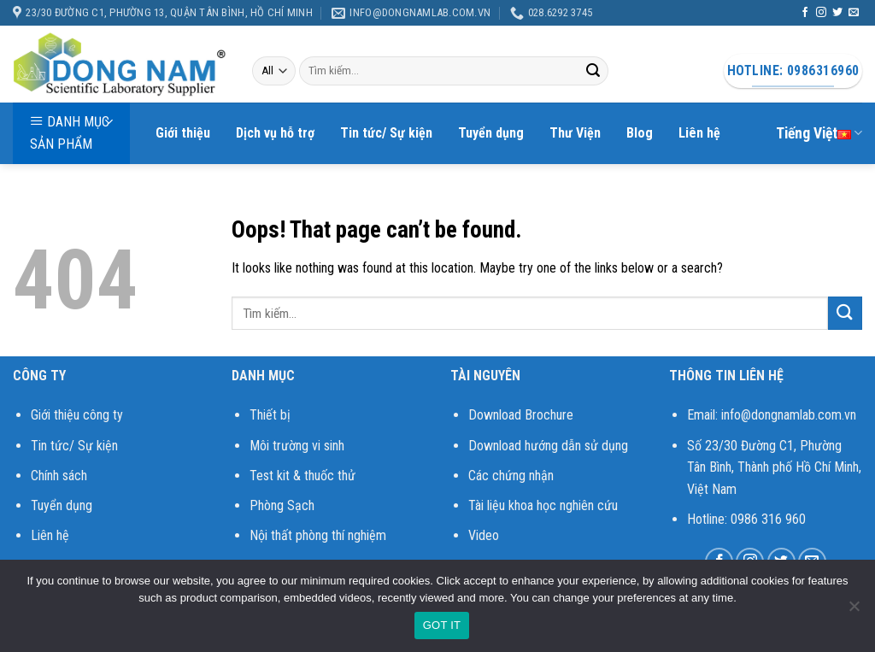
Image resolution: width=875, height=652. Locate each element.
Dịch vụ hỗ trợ (275, 133)
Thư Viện (575, 133)
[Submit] (593, 70)
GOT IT (442, 625)
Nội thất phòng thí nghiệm (318, 535)
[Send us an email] (854, 13)
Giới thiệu (183, 133)
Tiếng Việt (819, 133)
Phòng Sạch (282, 505)
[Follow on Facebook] (805, 13)
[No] (853, 611)
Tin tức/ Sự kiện (386, 133)
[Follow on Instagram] (821, 13)
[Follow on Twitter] (837, 13)
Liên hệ (699, 133)
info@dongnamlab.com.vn (788, 415)
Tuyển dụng (491, 133)
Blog (639, 133)
